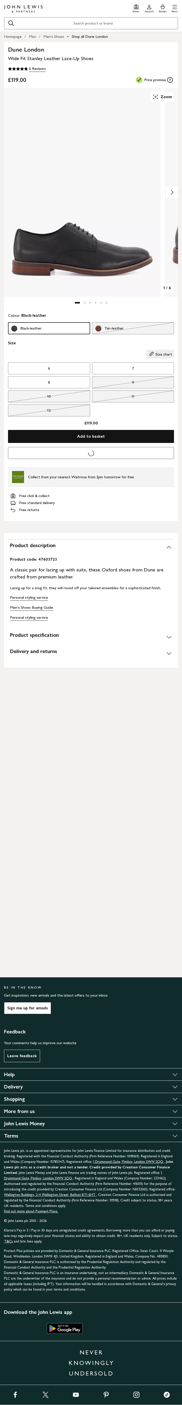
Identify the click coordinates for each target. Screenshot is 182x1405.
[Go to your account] (149, 8)
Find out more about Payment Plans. (31, 1211)
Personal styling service (29, 597)
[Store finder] (136, 8)
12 (29, 411)
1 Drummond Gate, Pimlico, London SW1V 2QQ (128, 1162)
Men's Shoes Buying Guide (31, 607)
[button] (174, 8)
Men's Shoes (53, 36)
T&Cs (8, 1241)
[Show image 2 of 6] (172, 192)
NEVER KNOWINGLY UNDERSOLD (91, 1363)
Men (32, 36)
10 (29, 397)
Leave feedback (22, 1055)
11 (113, 397)
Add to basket (91, 436)
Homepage (13, 36)
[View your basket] (162, 8)
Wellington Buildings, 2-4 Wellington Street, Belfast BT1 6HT (50, 1195)
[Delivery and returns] (91, 653)
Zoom (162, 97)
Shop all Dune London (90, 36)
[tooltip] (170, 80)
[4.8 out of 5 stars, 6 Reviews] (27, 69)
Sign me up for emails (27, 1008)
